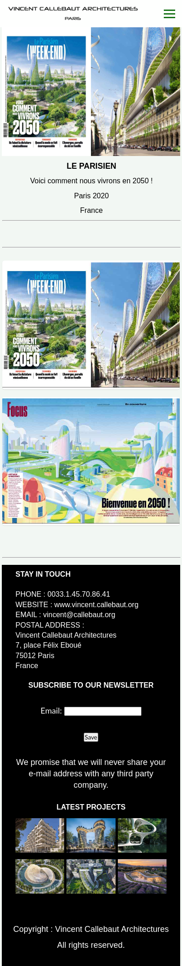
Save (91, 737)
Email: (51, 710)
